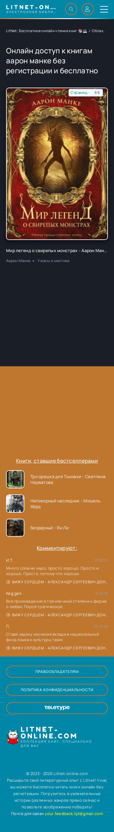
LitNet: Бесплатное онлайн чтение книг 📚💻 (46, 30)
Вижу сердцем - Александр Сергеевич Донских (57, 581)
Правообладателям (57, 671)
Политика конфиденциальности (57, 689)
